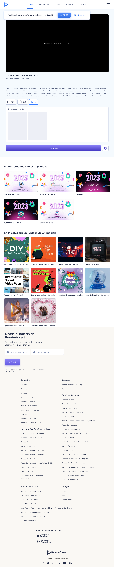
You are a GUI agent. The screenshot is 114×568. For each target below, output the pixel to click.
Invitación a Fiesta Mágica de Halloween (46, 264)
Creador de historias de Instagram (75, 459)
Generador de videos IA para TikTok (34, 516)
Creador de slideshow (29, 467)
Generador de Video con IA (31, 491)
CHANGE (64, 15)
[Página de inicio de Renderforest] (6, 4)
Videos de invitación (69, 416)
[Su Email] (47, 352)
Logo (63, 495)
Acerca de (24, 385)
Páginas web (44, 4)
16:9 (11, 101)
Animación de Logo (28, 446)
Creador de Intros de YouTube (32, 438)
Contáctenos (25, 389)
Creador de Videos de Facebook (74, 463)
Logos (57, 4)
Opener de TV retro (92, 264)
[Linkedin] (70, 563)
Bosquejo (65, 508)
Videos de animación (70, 404)
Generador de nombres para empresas (35, 512)
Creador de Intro (68, 400)
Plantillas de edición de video (73, 412)
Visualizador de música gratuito (32, 433)
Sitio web (65, 504)
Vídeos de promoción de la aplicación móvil (37, 463)
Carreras (24, 393)
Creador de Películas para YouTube (75, 471)
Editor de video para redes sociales (75, 442)
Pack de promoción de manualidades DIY (19, 264)
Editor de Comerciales (70, 480)
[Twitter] (58, 563)
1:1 (33, 101)
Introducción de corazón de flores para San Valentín (50, 326)
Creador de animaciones (30, 442)
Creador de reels (68, 446)
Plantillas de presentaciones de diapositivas (78, 421)
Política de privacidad (29, 406)
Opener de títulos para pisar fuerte (71, 264)
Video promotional (69, 450)
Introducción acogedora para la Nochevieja (74, 295)
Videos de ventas (68, 437)
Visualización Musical (69, 408)
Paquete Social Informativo (14, 295)
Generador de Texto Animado (32, 476)
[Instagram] (48, 563)
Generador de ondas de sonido (32, 450)
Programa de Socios (28, 418)
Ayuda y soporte (27, 397)
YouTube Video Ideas (28, 521)
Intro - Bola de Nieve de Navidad (97, 295)
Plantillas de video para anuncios (74, 433)
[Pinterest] (53, 563)
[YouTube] (64, 563)
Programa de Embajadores (31, 422)
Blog (63, 389)
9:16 (22, 101)
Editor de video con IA (29, 500)
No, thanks (79, 15)
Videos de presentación (70, 425)
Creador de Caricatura (29, 459)
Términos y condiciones (30, 410)
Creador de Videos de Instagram (74, 454)
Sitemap (24, 414)
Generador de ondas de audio (32, 455)
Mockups (69, 4)
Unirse (12, 362)
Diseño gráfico (67, 500)
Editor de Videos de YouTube (73, 475)
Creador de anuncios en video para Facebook (79, 467)
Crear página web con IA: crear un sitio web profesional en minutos (46, 508)
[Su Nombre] (17, 352)
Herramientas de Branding (72, 385)
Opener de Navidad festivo (14, 326)
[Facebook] (43, 563)
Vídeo (64, 491)
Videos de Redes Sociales (71, 429)
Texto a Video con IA (28, 504)
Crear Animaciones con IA (30, 495)
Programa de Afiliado (29, 401)
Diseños (82, 4)
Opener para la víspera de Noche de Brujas (46, 295)
